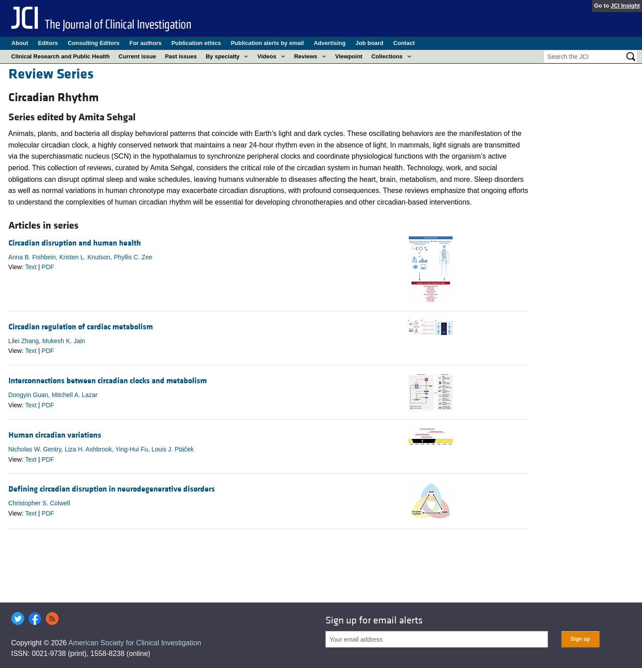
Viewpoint (348, 56)
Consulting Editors (93, 43)
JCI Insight (625, 5)
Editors (48, 43)
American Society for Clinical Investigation (134, 643)
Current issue (137, 56)
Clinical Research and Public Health (60, 56)
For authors (145, 43)
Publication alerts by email (267, 43)
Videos (266, 56)
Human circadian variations (54, 435)
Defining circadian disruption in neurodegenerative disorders (111, 489)
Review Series (51, 74)
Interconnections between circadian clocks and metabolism (107, 381)
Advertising (330, 43)
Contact (404, 43)
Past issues (181, 56)
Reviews (305, 56)
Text (31, 266)
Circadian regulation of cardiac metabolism (80, 327)
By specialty (222, 56)
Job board (369, 43)
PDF (47, 266)
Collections (387, 56)
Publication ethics (196, 43)
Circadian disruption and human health (74, 243)
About (20, 43)
